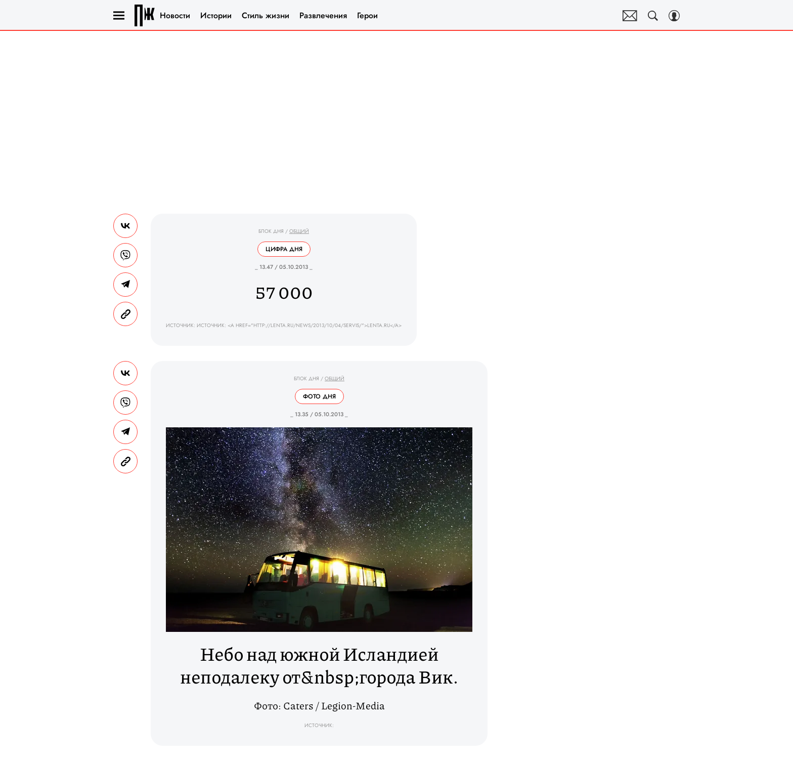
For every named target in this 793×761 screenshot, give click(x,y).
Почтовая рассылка (630, 15)
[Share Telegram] (125, 284)
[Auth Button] (674, 15)
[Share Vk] (125, 226)
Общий (299, 231)
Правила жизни (145, 15)
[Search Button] (652, 15)
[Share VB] (125, 255)
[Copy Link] (125, 314)
